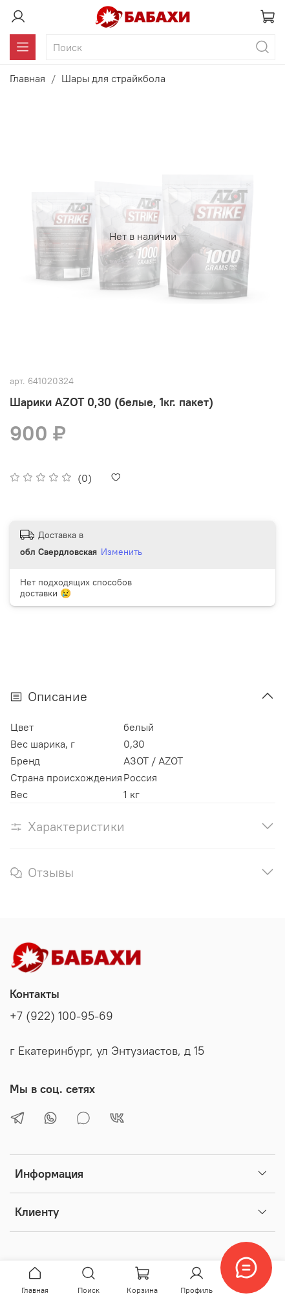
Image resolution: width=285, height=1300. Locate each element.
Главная (27, 78)
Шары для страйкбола (113, 78)
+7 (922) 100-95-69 (61, 1016)
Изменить (121, 552)
